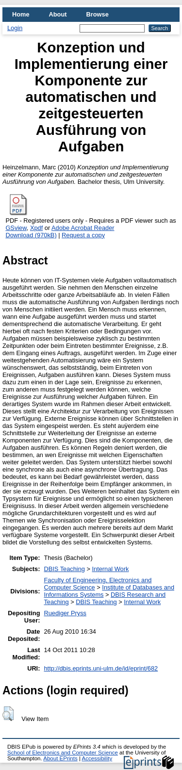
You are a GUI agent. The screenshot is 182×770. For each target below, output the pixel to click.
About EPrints (60, 758)
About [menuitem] (58, 14)
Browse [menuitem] (97, 14)
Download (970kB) (30, 235)
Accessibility (97, 758)
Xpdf (36, 227)
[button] (8, 713)
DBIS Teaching (64, 569)
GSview (15, 227)
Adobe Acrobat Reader (82, 227)
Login (14, 28)
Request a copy (83, 235)
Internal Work (110, 569)
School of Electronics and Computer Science (62, 752)
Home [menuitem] (21, 14)
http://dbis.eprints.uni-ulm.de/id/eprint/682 (101, 668)
